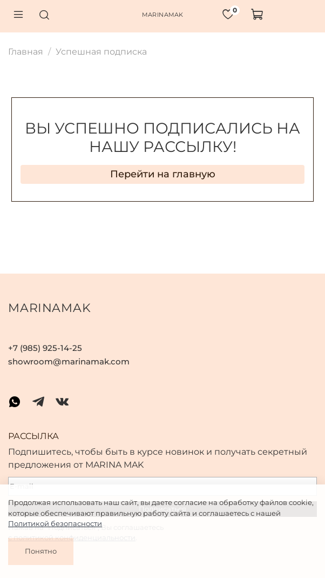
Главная (25, 51)
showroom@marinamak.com (69, 361)
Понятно (41, 551)
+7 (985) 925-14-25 (45, 348)
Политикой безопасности (55, 523)
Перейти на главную (162, 174)
